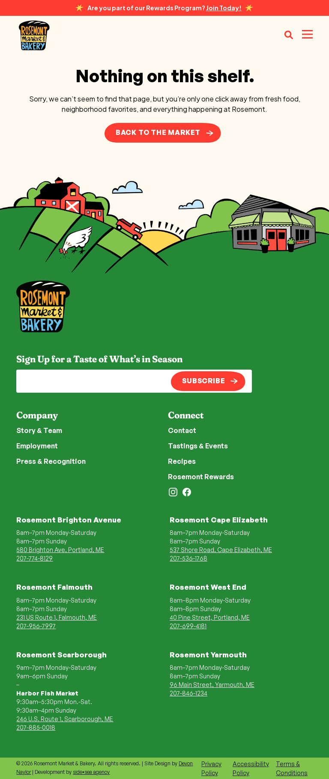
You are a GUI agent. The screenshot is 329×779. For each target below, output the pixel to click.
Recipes (182, 461)
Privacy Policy (211, 768)
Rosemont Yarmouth (208, 654)
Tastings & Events (198, 446)
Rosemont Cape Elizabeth (219, 519)
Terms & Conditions (292, 768)
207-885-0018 (35, 727)
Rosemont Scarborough (61, 654)
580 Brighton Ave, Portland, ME (60, 549)
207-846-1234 (188, 693)
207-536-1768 (188, 558)
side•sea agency (91, 772)
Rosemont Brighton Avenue (68, 519)
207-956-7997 (36, 626)
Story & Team (39, 430)
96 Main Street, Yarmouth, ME (212, 684)
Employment (37, 446)
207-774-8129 (34, 558)
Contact (182, 430)
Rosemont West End (208, 586)
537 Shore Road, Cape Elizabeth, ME (221, 549)
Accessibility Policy (251, 768)
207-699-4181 (188, 626)
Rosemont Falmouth (54, 586)
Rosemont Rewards (201, 476)
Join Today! (224, 8)
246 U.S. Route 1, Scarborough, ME (64, 718)
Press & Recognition (51, 461)
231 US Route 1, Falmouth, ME (56, 617)
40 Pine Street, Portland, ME (210, 617)
